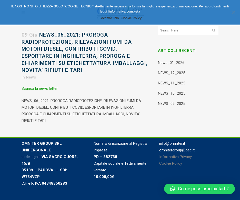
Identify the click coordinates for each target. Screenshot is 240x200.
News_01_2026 (171, 62)
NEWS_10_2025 (171, 93)
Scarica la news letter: (40, 88)
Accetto (106, 18)
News (31, 77)
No (117, 18)
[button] (199, 189)
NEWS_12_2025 (171, 73)
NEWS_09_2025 (171, 103)
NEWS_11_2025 (171, 83)
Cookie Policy (170, 163)
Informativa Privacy (175, 156)
